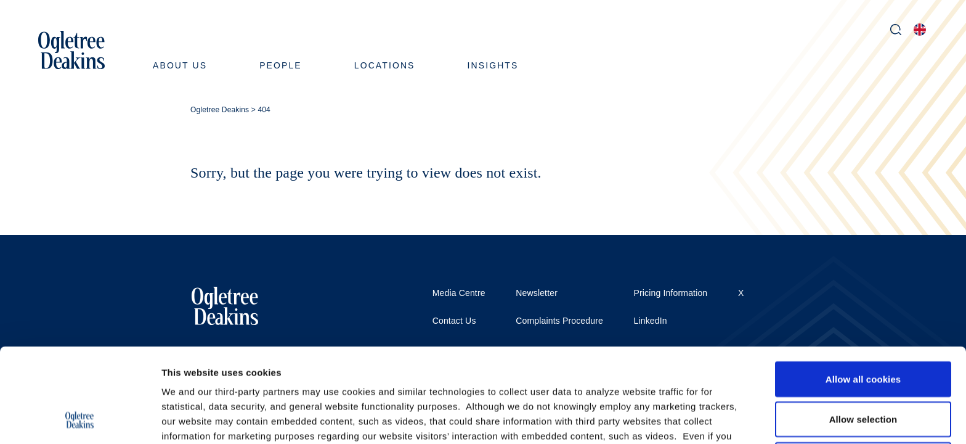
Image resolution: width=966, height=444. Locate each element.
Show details (646, 419)
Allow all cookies (863, 292)
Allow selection (863, 332)
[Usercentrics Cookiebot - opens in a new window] (80, 420)
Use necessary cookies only (863, 373)
